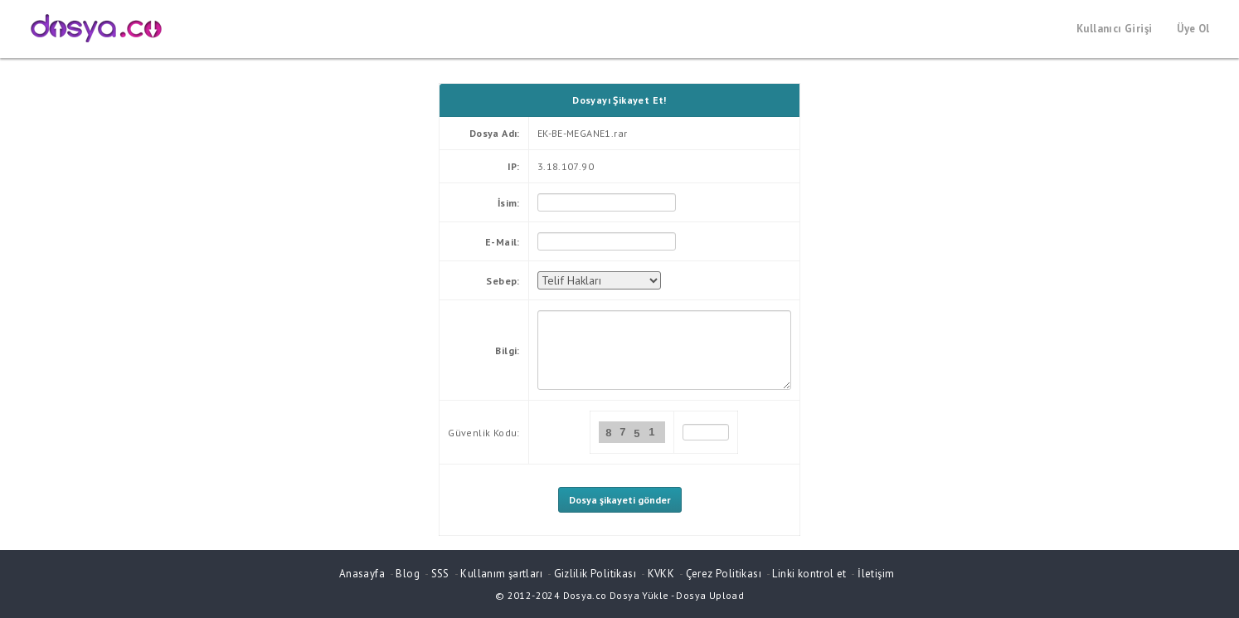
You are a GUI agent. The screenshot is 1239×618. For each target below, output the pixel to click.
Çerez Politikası (723, 574)
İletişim (876, 574)
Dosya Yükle (639, 595)
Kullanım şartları (501, 574)
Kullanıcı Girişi (1114, 29)
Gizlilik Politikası (595, 574)
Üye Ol (1193, 29)
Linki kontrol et (809, 574)
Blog (408, 574)
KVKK (661, 574)
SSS (440, 574)
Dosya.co (585, 595)
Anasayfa (362, 574)
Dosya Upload (710, 595)
